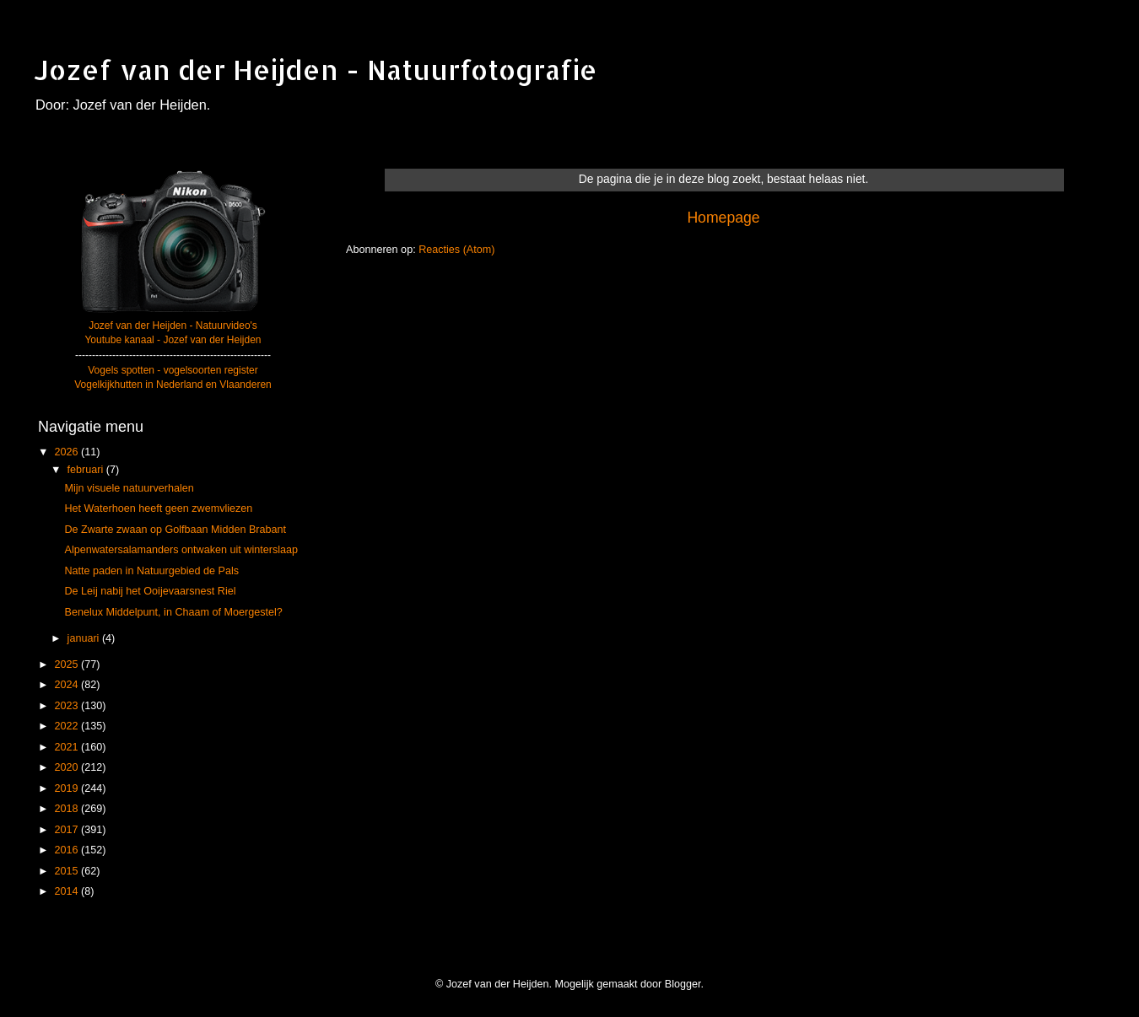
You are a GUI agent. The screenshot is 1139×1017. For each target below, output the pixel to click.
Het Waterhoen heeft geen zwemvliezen (158, 508)
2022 (67, 726)
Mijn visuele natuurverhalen (128, 488)
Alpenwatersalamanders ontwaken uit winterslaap (181, 550)
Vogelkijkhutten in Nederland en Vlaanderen (173, 384)
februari (86, 470)
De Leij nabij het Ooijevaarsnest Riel (149, 591)
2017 (67, 830)
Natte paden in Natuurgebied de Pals (151, 571)
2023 (67, 706)
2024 (67, 685)
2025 (67, 664)
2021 (67, 747)
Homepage (723, 217)
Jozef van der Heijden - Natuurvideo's (173, 325)
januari (84, 638)
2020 (67, 767)
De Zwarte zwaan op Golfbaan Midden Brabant (175, 529)
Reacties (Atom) (456, 250)
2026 (67, 452)
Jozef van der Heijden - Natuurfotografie (315, 69)
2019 (67, 788)
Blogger (683, 984)
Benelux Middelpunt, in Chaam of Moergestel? (173, 612)
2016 (67, 850)
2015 (67, 871)
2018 (67, 809)
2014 (67, 891)
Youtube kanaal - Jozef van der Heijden (172, 340)
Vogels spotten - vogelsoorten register (172, 370)
